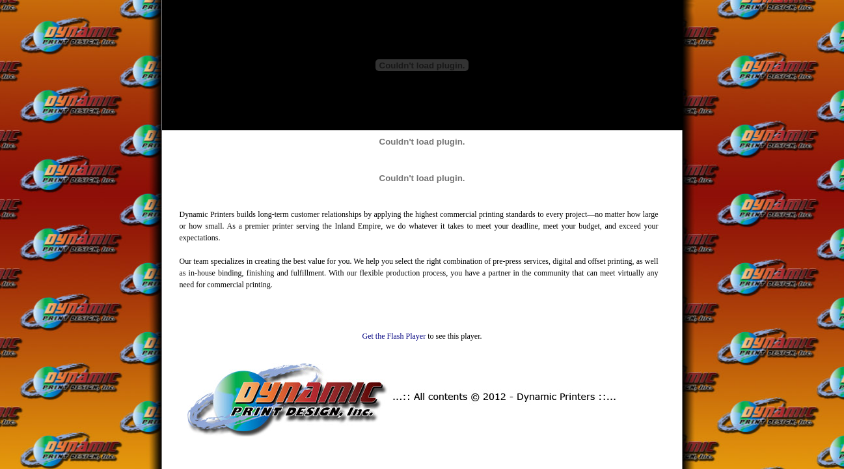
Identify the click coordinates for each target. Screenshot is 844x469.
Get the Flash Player (394, 336)
